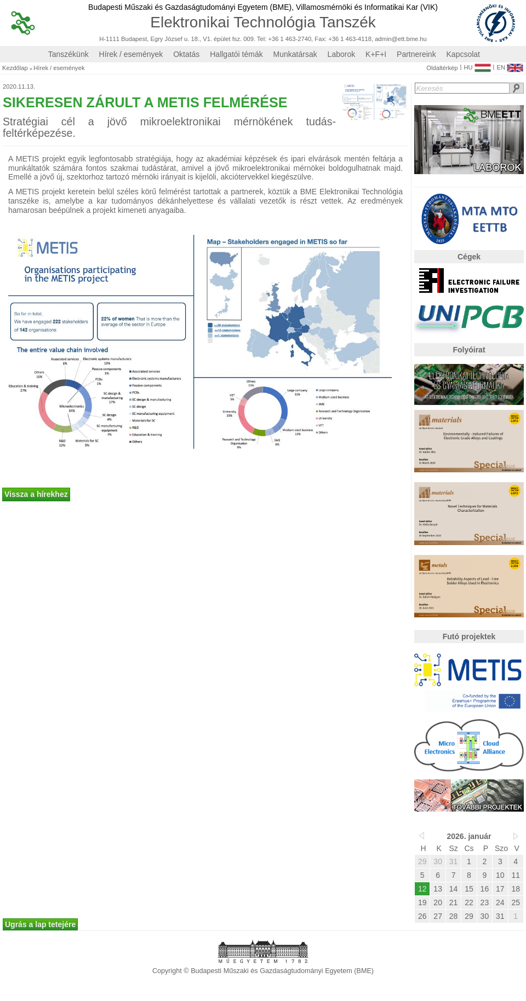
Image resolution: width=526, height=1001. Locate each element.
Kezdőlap (15, 68)
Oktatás (186, 54)
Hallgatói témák (236, 54)
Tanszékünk (68, 54)
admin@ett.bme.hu (401, 39)
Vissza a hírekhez (36, 494)
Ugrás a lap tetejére (40, 924)
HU (477, 65)
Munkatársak (295, 54)
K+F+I (375, 54)
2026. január (469, 836)
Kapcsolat (463, 54)
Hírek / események (131, 54)
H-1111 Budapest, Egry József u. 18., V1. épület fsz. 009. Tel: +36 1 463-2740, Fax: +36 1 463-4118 (235, 39)
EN (509, 65)
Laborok (342, 54)
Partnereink (416, 54)
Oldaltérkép (442, 68)
